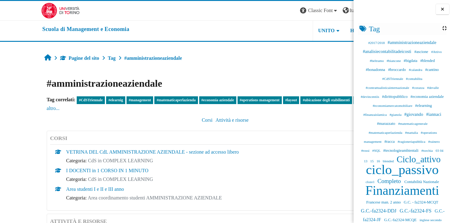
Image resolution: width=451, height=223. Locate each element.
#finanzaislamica (375, 114)
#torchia (427, 150)
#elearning (423, 105)
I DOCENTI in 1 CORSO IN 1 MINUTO (69, 170)
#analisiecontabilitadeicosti (387, 51)
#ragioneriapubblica (412, 141)
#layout (253, 100)
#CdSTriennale (393, 79)
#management (102, 100)
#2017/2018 (376, 43)
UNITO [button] (277, 30)
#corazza (418, 88)
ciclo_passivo (402, 169)
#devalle (433, 88)
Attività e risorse (187, 120)
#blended (427, 61)
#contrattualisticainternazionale (388, 88)
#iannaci (433, 114)
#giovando (414, 114)
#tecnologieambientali (401, 150)
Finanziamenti (402, 190)
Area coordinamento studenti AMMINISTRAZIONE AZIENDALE (117, 197)
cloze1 (371, 182)
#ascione (421, 52)
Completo (389, 181)
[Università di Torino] (19, 10)
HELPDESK (315, 30)
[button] (270, 10)
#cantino (432, 70)
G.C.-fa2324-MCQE (401, 220)
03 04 (439, 150)
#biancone (394, 61)
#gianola (395, 114)
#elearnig (78, 100)
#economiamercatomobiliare (393, 105)
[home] (44, 29)
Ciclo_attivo (418, 159)
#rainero (434, 141)
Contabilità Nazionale (421, 182)
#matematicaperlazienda (386, 132)
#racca (390, 141)
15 (372, 161)
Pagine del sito (41, 58)
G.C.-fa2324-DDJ (379, 210)
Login (343, 10)
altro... (34, 108)
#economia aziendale (427, 96)
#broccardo (397, 70)
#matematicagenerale (412, 123)
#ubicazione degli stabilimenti (288, 100)
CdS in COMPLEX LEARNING (82, 160)
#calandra (416, 70)
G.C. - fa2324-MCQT (421, 202)
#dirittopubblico (395, 96)
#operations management (222, 100)
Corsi (162, 120)
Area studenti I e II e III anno (57, 189)
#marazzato (386, 123)
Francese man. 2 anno (384, 202)
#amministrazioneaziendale (412, 42)
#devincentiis (370, 96)
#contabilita (414, 79)
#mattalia (412, 132)
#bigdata (411, 61)
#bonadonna (376, 70)
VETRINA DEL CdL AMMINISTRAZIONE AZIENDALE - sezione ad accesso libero (114, 152)
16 (378, 161)
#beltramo (377, 61)
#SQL (376, 150)
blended (389, 161)
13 (366, 161)
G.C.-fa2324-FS (416, 210)
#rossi (366, 150)
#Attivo (436, 52)
